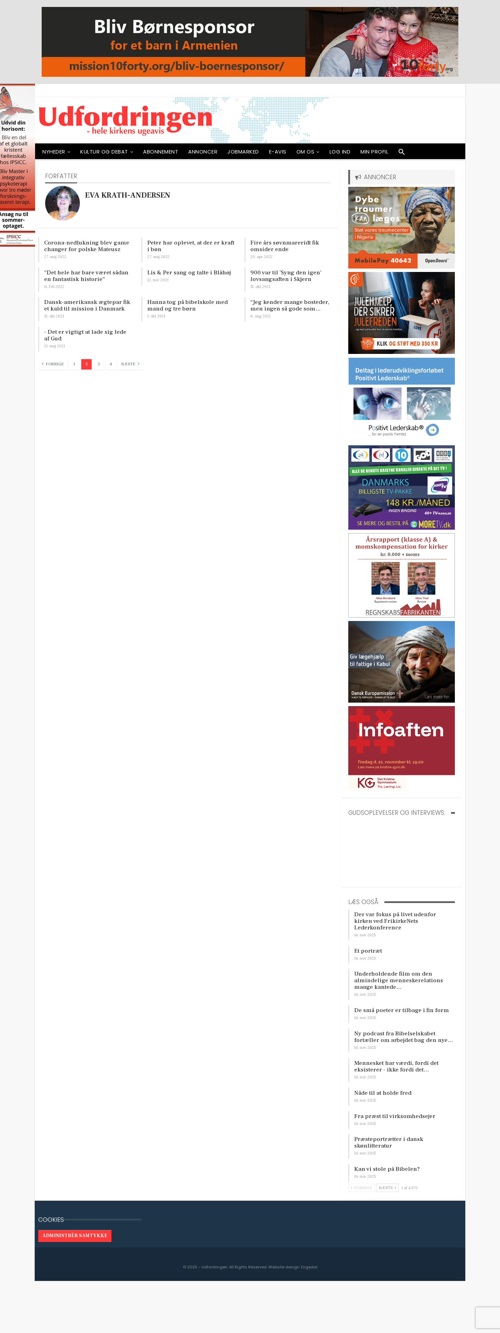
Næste (130, 364)
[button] (401, 153)
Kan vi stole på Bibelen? (387, 1169)
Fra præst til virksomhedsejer (394, 1116)
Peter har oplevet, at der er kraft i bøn (190, 246)
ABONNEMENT (160, 151)
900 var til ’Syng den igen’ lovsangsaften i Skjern (286, 276)
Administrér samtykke (74, 1236)
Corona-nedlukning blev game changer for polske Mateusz (86, 246)
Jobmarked (243, 151)
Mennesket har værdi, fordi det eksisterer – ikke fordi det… (396, 1066)
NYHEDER (53, 151)
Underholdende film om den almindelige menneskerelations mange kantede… (398, 980)
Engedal (309, 1267)
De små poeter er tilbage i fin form (401, 1010)
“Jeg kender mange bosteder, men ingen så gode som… (289, 305)
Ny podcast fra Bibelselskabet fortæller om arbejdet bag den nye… (403, 1037)
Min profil (374, 151)
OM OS (306, 151)
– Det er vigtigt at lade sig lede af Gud (85, 335)
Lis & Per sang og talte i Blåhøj (189, 272)
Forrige (53, 364)
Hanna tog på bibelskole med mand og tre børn (187, 305)
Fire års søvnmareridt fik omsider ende (284, 246)
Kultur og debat (104, 151)
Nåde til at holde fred (382, 1093)
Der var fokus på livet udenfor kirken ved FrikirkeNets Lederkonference (395, 921)
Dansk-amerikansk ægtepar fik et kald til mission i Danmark (87, 305)
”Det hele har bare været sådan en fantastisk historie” (86, 276)
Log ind (340, 151)
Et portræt (368, 951)
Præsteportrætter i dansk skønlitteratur (388, 1142)
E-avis (277, 151)
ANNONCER (202, 151)
